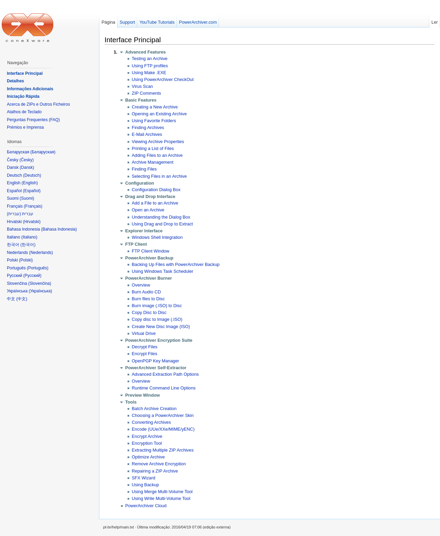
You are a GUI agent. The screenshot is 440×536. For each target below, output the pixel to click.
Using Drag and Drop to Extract (162, 223)
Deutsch (32, 175)
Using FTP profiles (150, 65)
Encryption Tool (147, 443)
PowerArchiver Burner (148, 278)
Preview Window (142, 395)
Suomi (27, 198)
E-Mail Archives (147, 134)
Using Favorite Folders (154, 120)
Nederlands (41, 252)
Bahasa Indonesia (58, 229)
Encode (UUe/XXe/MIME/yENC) (163, 429)
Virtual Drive (143, 333)
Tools (130, 402)
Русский (32, 275)
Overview (141, 285)
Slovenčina (40, 283)
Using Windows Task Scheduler (162, 271)
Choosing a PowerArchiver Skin (163, 415)
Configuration (139, 183)
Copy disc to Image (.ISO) (157, 319)
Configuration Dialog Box (156, 189)
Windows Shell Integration (157, 237)
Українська (40, 291)
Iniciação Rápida (23, 96)
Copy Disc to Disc (149, 312)
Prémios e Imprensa (25, 127)
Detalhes (15, 81)
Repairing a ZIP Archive (155, 471)
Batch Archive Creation (154, 408)
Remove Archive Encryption (159, 463)
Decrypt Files (144, 346)
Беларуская (43, 152)
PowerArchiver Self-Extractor (155, 367)
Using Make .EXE (149, 72)
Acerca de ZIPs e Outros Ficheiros (38, 104)
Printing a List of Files (153, 148)
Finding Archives (148, 127)
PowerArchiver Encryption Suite (158, 340)
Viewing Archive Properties (158, 141)
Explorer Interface (144, 230)
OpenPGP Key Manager (155, 360)
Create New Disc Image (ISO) (161, 326)
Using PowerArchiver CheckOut (163, 79)
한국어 (28, 244)
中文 (22, 298)
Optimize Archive (148, 456)
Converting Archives (151, 422)
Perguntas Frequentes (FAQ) (33, 119)
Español (31, 190)
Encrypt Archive (147, 436)
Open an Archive (148, 209)
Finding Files (144, 169)
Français (33, 206)
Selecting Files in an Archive (159, 176)
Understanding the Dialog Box (161, 217)
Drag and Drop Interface (150, 196)
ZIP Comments (146, 93)
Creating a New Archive (155, 106)
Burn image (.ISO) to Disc (157, 305)
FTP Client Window (150, 251)
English (29, 182)
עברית (14, 213)
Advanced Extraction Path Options (165, 374)
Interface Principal (132, 40)
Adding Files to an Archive (157, 155)
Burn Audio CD (146, 291)
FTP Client (136, 244)
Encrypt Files (144, 353)
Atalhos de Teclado (24, 111)
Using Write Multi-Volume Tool (161, 498)
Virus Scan (142, 86)
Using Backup (145, 484)
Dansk (27, 167)
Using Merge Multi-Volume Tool (162, 491)
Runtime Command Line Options (164, 388)
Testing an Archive (149, 58)
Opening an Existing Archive (159, 113)
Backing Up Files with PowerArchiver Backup (175, 264)
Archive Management (152, 162)
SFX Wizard (143, 477)
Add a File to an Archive (155, 203)
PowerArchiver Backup (149, 257)
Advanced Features (145, 52)
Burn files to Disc (148, 298)
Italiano (29, 237)
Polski (25, 260)
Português (37, 268)
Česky (26, 160)
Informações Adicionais (30, 88)
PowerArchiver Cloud (145, 505)
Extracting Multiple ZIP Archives (163, 450)
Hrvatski (31, 221)
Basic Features (140, 100)
